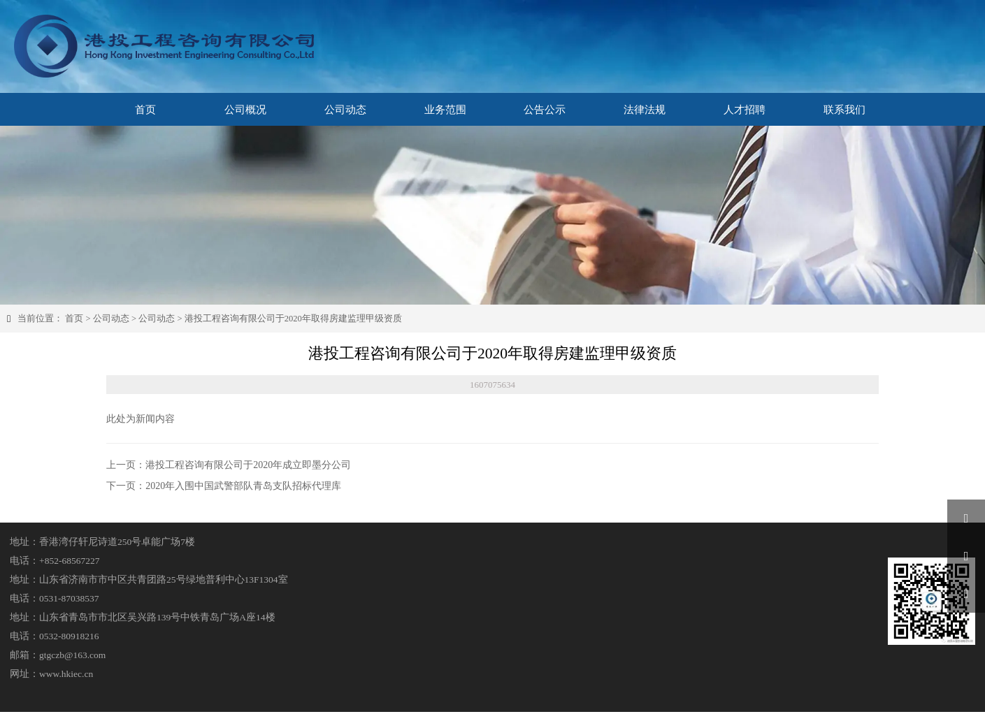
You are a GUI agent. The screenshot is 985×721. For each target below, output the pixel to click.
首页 (74, 318)
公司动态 (111, 318)
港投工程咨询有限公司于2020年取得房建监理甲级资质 (293, 318)
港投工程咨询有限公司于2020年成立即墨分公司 (248, 465)
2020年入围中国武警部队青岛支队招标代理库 (243, 486)
